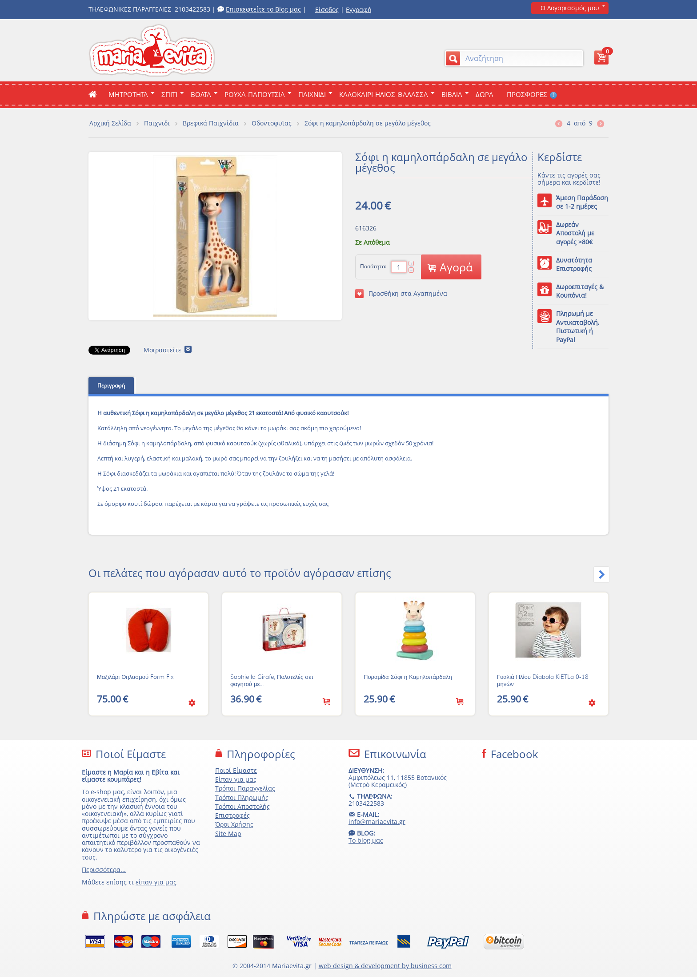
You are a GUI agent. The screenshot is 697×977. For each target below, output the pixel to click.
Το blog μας (365, 840)
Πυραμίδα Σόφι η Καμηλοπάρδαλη (408, 677)
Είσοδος (327, 9)
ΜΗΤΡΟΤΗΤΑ (128, 94)
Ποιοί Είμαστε (236, 770)
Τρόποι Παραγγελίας (245, 788)
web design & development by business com (385, 965)
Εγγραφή (359, 9)
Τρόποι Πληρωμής (241, 797)
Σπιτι (169, 94)
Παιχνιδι (312, 94)
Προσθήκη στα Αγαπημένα (401, 293)
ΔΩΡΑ (484, 94)
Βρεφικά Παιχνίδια (211, 123)
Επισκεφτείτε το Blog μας (263, 9)
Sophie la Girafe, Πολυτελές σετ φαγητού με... (271, 681)
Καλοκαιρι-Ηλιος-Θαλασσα (383, 94)
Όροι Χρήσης (234, 824)
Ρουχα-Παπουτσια (254, 94)
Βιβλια (451, 94)
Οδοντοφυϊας (272, 123)
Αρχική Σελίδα (110, 123)
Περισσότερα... (104, 869)
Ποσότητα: (373, 266)
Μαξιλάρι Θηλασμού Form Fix (135, 677)
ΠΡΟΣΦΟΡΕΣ (532, 94)
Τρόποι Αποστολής (242, 806)
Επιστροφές (232, 815)
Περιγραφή (111, 385)
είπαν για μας (156, 882)
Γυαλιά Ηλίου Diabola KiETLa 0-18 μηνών (543, 681)
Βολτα (201, 94)
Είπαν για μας (235, 779)
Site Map (228, 833)
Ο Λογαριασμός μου (570, 8)
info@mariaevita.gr (376, 821)
